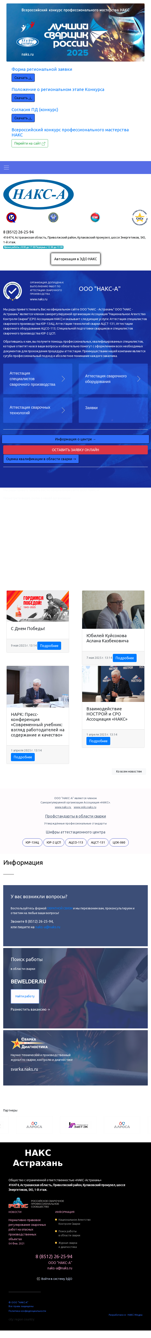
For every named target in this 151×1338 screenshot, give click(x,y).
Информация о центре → (75, 439)
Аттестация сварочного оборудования (106, 379)
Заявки (91, 408)
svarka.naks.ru (24, 1069)
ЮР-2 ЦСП (54, 842)
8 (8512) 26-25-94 (18, 232)
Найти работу (25, 996)
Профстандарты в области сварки (75, 816)
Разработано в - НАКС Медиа (125, 1315)
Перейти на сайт (29, 143)
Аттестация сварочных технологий (30, 410)
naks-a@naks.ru (47, 927)
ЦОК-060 (119, 842)
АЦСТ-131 (98, 842)
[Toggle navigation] (6, 167)
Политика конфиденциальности (27, 1311)
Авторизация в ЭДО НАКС (75, 259)
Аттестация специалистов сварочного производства (32, 379)
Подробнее (49, 646)
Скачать (23, 78)
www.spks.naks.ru (85, 807)
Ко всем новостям (129, 771)
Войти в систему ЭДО (56, 1279)
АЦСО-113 (76, 842)
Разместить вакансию (30, 1009)
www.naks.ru (38, 299)
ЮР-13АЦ (32, 842)
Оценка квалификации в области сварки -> (41, 459)
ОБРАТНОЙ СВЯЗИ (60, 908)
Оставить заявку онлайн (75, 450)
